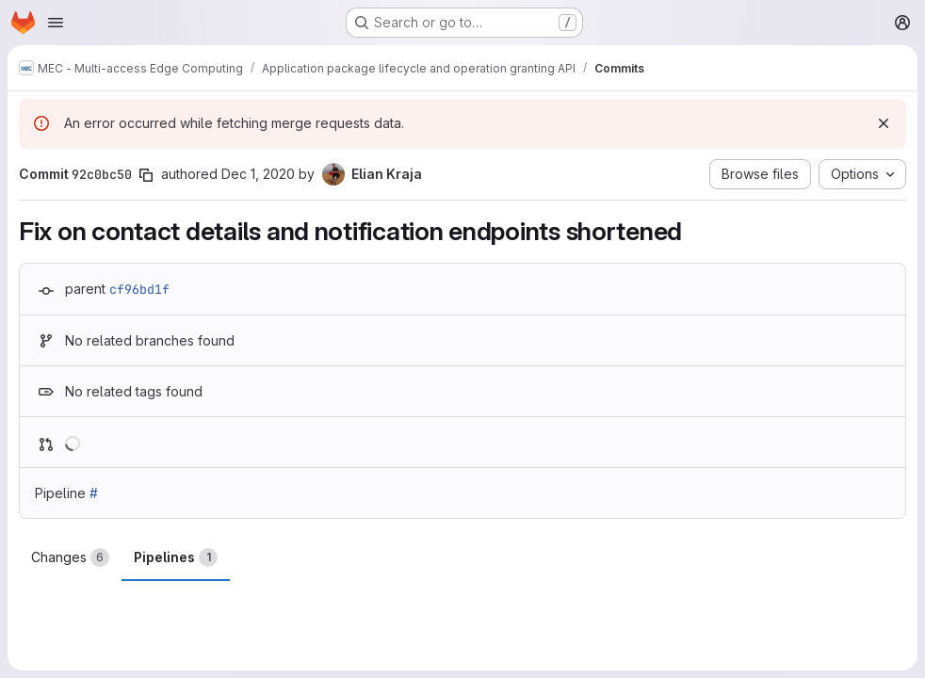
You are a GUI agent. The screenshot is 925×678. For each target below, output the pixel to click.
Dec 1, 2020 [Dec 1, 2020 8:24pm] (258, 174)
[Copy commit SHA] (146, 175)
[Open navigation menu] (56, 23)
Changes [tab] (70, 557)
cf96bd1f (139, 289)
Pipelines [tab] (176, 557)
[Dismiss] (883, 123)
